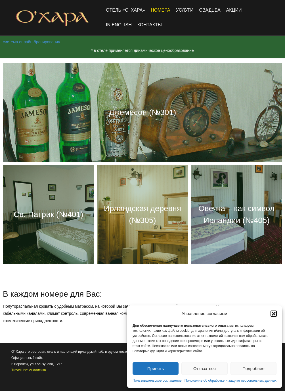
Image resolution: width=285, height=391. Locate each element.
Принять (155, 368)
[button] (273, 313)
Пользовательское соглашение (157, 380)
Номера (160, 10)
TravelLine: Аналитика (28, 370)
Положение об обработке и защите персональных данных (230, 380)
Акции (234, 10)
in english (119, 24)
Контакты (149, 24)
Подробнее (253, 368)
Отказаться (204, 368)
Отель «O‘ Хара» (125, 10)
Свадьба (210, 10)
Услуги (184, 10)
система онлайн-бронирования (31, 42)
